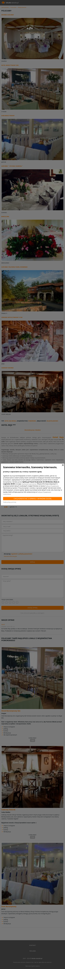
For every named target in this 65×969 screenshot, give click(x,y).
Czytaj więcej (7, 494)
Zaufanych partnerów (29, 484)
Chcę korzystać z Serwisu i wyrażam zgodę (32, 499)
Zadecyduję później (9, 502)
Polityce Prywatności (52, 486)
